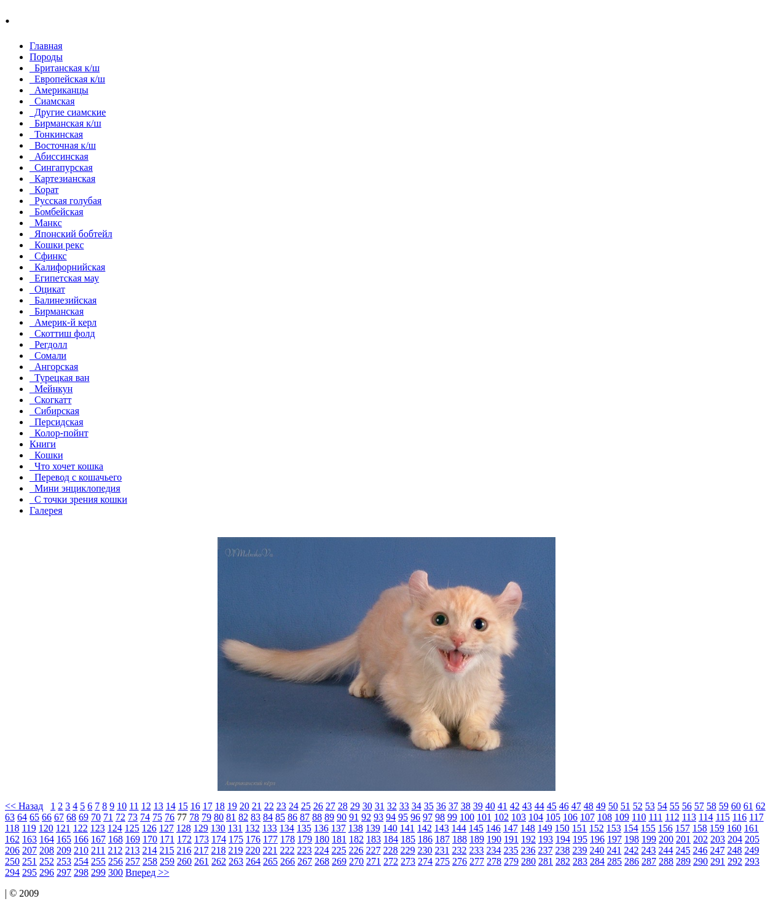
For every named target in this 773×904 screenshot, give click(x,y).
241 (613, 850)
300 (115, 872)
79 (206, 817)
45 (552, 806)
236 (527, 850)
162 (12, 839)
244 (665, 850)
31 (380, 806)
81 (231, 817)
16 (195, 806)
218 (218, 850)
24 (294, 806)
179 (304, 839)
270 (356, 861)
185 (408, 839)
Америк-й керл (62, 322)
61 (748, 806)
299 (98, 872)
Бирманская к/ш (65, 123)
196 (597, 839)
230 (424, 850)
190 (494, 839)
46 (564, 806)
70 (96, 817)
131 (235, 828)
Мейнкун (51, 388)
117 (756, 817)
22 (269, 806)
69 (83, 817)
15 (183, 806)
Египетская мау (64, 278)
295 (29, 872)
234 (493, 850)
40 (490, 806)
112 (672, 817)
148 (527, 828)
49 (601, 806)
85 (280, 817)
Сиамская (52, 101)
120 (46, 828)
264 (253, 861)
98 (440, 817)
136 (321, 828)
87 (305, 817)
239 (579, 850)
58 (711, 806)
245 (682, 850)
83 (256, 817)
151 (579, 828)
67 (59, 817)
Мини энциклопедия (74, 488)
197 (614, 839)
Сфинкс (48, 256)
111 (655, 817)
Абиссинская (58, 156)
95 (403, 817)
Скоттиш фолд (62, 333)
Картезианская (62, 178)
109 (621, 817)
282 (562, 861)
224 (321, 850)
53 (650, 806)
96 (415, 817)
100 (467, 817)
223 (304, 850)
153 (613, 828)
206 (12, 850)
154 (631, 828)
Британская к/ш (64, 68)
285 (614, 861)
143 (441, 828)
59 (724, 806)
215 (166, 850)
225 (338, 850)
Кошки (46, 455)
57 (699, 806)
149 (545, 828)
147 (510, 828)
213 (132, 850)
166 (81, 839)
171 (167, 839)
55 (675, 806)
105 (553, 817)
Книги (42, 444)
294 (12, 872)
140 (390, 828)
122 (80, 828)
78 (194, 817)
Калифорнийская (67, 267)
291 (717, 861)
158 (700, 828)
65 (34, 817)
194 (562, 839)
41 (503, 806)
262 (218, 861)
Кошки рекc (56, 245)
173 (201, 839)
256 (115, 861)
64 (22, 817)
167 (98, 839)
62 (761, 806)
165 (64, 839)
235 (510, 850)
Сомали (47, 355)
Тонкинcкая (56, 134)
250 (12, 861)
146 (493, 828)
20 (244, 806)
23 (281, 806)
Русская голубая (65, 200)
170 (150, 839)
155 (648, 828)
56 (687, 806)
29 (355, 806)
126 (149, 828)
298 (81, 872)
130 (218, 828)
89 (329, 817)
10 (122, 806)
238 (562, 850)
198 (631, 839)
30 (367, 806)
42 (515, 806)
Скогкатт (50, 400)
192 (528, 839)
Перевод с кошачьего (75, 477)
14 (171, 806)
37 (453, 806)
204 (735, 839)
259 (167, 861)
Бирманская (56, 311)
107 (587, 817)
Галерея (46, 510)
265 (270, 861)
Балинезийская (62, 300)
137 (338, 828)
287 (649, 861)
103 (518, 817)
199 (649, 839)
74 (145, 817)
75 (157, 817)
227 (373, 850)
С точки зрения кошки (78, 499)
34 (417, 806)
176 (253, 839)
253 (64, 861)
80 (219, 817)
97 (428, 817)
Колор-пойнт (58, 433)
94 (391, 817)
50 (613, 806)
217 (201, 850)
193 (545, 839)
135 (304, 828)
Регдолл (48, 344)
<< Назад (24, 806)
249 (751, 850)
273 (408, 861)
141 (407, 828)
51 (625, 806)
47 (576, 806)
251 (29, 861)
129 (201, 828)
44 (539, 806)
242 (631, 850)
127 (166, 828)
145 (476, 828)
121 (63, 828)
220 (252, 850)
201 (683, 839)
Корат (44, 189)
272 (390, 861)
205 (752, 839)
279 (511, 861)
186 (425, 839)
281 (545, 861)
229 (407, 850)
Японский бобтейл (70, 234)
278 (494, 861)
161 (751, 828)
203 (717, 839)
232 (459, 850)
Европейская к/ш (67, 79)
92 (366, 817)
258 (150, 861)
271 (373, 861)
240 (596, 850)
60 (736, 806)
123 (97, 828)
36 (441, 806)
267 (304, 861)
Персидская (56, 422)
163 (29, 839)
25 (306, 806)
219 (235, 850)
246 (700, 850)
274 (425, 861)
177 (270, 839)
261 (201, 861)
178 (287, 839)
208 (46, 850)
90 (342, 817)
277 (476, 861)
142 (424, 828)
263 (236, 861)
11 (133, 806)
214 (149, 850)
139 (373, 828)
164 (46, 839)
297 (64, 872)
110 (639, 817)
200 (666, 839)
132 (252, 828)
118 (12, 828)
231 (441, 850)
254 (81, 861)
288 (666, 861)
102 (501, 817)
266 (287, 861)
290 (700, 861)
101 (484, 817)
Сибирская (54, 411)
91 (354, 817)
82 (243, 817)
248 (734, 850)
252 (46, 861)
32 (392, 806)
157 (682, 828)
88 (317, 817)
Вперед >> (147, 872)
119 (29, 828)
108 (604, 817)
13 (158, 806)
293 (752, 861)
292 (735, 861)
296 (46, 872)
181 (339, 839)
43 (527, 806)
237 (545, 850)
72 (120, 817)
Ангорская (53, 366)
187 (442, 839)
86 (292, 817)
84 (268, 817)
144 (459, 828)
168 (115, 839)
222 (287, 850)
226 (355, 850)
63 (10, 817)
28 (343, 806)
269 (339, 861)
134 (287, 828)
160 (734, 828)
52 (638, 806)
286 (631, 861)
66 (47, 817)
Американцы (58, 90)
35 (429, 806)
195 (580, 839)
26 (318, 806)
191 (511, 839)
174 (218, 839)
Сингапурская (61, 167)
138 (355, 828)
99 (452, 817)
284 (597, 861)
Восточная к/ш (62, 145)
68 (71, 817)
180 (322, 839)
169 (132, 839)
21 (257, 806)
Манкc (45, 223)
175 (236, 839)
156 (665, 828)
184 (390, 839)
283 (580, 861)
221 (269, 850)
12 (146, 806)
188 (459, 839)
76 (170, 817)
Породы (46, 57)
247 (717, 850)
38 (466, 806)
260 (184, 861)
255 (98, 861)
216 (183, 850)
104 (535, 817)
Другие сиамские (67, 112)
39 (478, 806)
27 (330, 806)
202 (700, 839)
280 (528, 861)
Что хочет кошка (66, 466)
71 (108, 817)
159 (717, 828)
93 (378, 817)
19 (232, 806)
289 (683, 861)
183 (373, 839)
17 (208, 806)
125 (132, 828)
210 (81, 850)
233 (476, 850)
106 (570, 817)
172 (184, 839)
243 (648, 850)
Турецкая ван (59, 377)
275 (442, 861)
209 (64, 850)
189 (476, 839)
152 (596, 828)
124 (115, 828)
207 (29, 850)
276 (459, 861)
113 (689, 817)
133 (269, 828)
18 (220, 806)
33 (404, 806)
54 (662, 806)
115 (722, 817)
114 (706, 817)
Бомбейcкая (56, 211)
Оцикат (47, 289)
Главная (46, 46)
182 (356, 839)
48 (589, 806)
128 (183, 828)
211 (98, 850)
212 (115, 850)
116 (739, 817)
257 (132, 861)
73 (133, 817)
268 (322, 861)
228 (390, 850)
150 (562, 828)
